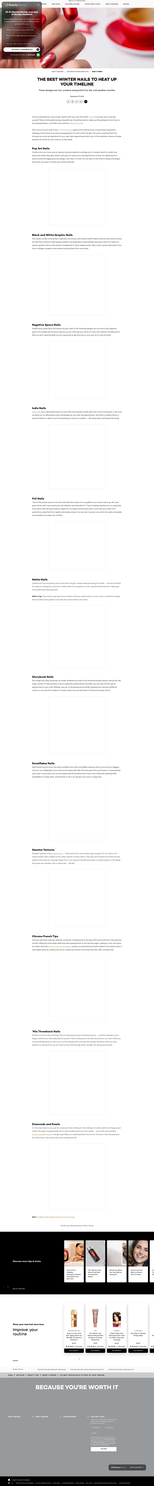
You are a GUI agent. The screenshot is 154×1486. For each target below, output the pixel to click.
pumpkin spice (57, 853)
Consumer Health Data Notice (43, 1483)
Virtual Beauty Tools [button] (92, 4)
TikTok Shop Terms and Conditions (25, 1483)
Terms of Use (89, 1483)
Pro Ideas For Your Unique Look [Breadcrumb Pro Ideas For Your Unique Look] (78, 71)
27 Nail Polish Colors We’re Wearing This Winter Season (51, 1369)
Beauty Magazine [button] (112, 4)
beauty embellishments (41, 1134)
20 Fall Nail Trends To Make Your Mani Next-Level (120, 1369)
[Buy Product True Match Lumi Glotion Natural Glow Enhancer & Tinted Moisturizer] (95, 1351)
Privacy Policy (56, 1483)
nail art (92, 117)
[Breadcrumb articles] (20, 1375)
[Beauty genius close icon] (38, 5)
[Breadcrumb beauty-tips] (33, 1375)
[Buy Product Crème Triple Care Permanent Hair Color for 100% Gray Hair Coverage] (117, 1351)
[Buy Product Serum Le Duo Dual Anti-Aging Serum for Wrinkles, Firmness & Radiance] (74, 1351)
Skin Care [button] (43, 4)
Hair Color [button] (56, 4)
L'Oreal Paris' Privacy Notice (107, 1443)
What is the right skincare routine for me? (21, 37)
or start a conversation (22, 49)
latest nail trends (76, 123)
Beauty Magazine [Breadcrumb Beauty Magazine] (58, 71)
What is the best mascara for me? (20, 30)
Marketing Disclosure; (98, 1441)
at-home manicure (65, 130)
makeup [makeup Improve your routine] (15, 1360)
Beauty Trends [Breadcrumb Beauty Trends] (97, 71)
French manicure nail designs (60, 946)
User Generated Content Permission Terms (105, 1483)
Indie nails (36, 412)
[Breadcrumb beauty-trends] (49, 1375)
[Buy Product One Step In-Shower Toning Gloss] (138, 1351)
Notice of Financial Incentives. (101, 1444)
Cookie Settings (80, 1483)
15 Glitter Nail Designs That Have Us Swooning (56, 1217)
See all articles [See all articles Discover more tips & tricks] (19, 1288)
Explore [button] (126, 4)
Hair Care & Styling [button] (72, 4)
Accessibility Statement (68, 1483)
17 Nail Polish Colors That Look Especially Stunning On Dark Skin (87, 1369)
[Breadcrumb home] (10, 1375)
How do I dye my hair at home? (18, 44)
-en (10, 1483)
